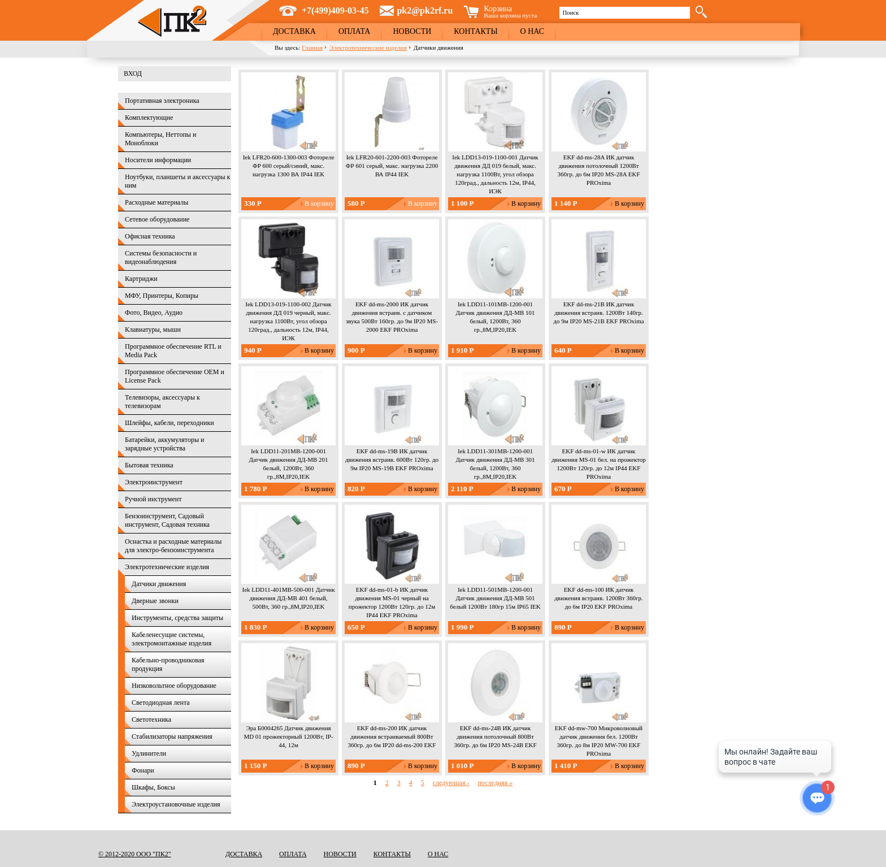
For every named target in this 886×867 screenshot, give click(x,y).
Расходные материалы (156, 202)
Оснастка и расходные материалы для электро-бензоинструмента (173, 545)
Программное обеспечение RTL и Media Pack (173, 351)
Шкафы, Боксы (153, 787)
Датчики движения (159, 584)
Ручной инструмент (153, 499)
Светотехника (151, 719)
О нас (532, 31)
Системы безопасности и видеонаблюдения (161, 257)
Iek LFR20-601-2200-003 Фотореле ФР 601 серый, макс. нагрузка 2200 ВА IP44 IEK (392, 165)
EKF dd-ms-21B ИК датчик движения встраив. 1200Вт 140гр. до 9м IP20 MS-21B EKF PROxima (598, 312)
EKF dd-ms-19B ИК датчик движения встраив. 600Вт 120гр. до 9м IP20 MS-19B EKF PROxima (391, 459)
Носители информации (158, 160)
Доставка (294, 31)
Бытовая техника (149, 465)
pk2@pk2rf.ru (425, 10)
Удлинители (149, 753)
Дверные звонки (155, 601)
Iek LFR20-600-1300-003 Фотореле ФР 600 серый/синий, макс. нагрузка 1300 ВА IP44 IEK (289, 165)
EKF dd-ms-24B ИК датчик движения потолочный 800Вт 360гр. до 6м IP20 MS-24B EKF (495, 736)
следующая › (451, 783)
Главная (312, 47)
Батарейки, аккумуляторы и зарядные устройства (164, 444)
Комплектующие (149, 118)
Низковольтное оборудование (174, 686)
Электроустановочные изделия (176, 804)
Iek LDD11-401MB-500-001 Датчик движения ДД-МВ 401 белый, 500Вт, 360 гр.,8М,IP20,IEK (288, 598)
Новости (412, 31)
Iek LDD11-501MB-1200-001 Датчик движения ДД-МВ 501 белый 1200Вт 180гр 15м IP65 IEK (495, 598)
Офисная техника (150, 236)
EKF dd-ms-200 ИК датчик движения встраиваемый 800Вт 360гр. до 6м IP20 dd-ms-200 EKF (392, 736)
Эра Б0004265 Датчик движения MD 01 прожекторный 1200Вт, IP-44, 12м (288, 736)
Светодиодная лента (161, 702)
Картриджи (141, 279)
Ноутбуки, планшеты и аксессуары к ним (177, 181)
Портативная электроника (162, 101)
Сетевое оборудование (157, 219)
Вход (133, 73)
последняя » (495, 783)
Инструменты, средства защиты (177, 618)
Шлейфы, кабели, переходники (169, 423)
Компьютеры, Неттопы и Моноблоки (160, 139)
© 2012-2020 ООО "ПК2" (134, 854)
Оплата (354, 31)
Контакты (475, 31)
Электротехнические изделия (368, 47)
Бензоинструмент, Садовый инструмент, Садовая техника (167, 520)
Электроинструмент (154, 482)
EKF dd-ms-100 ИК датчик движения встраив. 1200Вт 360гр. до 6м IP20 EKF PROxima (598, 598)
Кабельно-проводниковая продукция (168, 664)
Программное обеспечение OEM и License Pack (174, 376)
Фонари (143, 770)
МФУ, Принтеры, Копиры (161, 296)
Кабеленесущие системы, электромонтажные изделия (171, 639)
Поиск (570, 12)
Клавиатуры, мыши (153, 329)
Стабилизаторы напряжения (172, 736)
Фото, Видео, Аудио (154, 313)
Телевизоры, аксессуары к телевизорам (162, 401)
